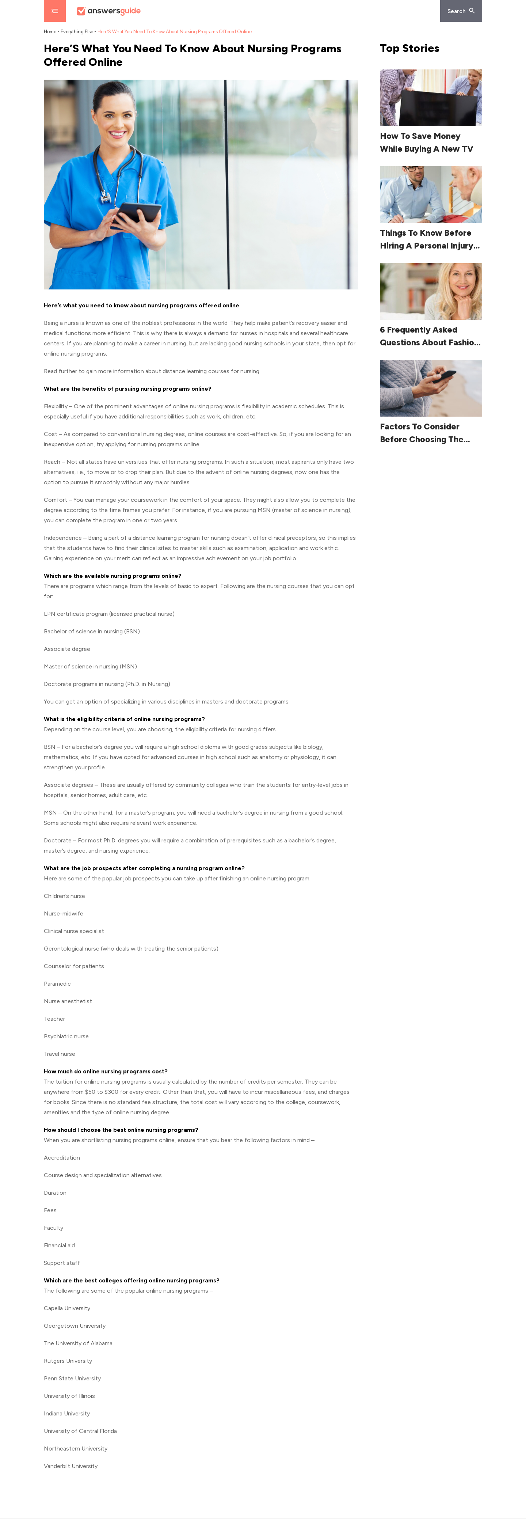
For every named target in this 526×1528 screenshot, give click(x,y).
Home (50, 31)
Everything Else (77, 31)
